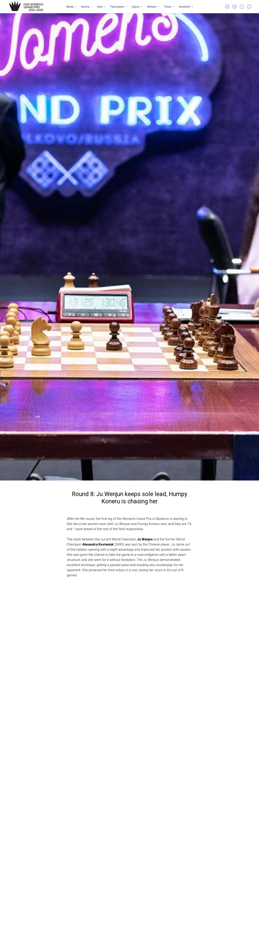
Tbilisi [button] (168, 6)
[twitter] (234, 6)
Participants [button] (117, 6)
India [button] (100, 6)
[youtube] (249, 6)
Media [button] (70, 6)
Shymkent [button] (185, 6)
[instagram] (241, 6)
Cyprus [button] (136, 6)
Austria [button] (85, 6)
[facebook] (227, 6)
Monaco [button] (152, 6)
